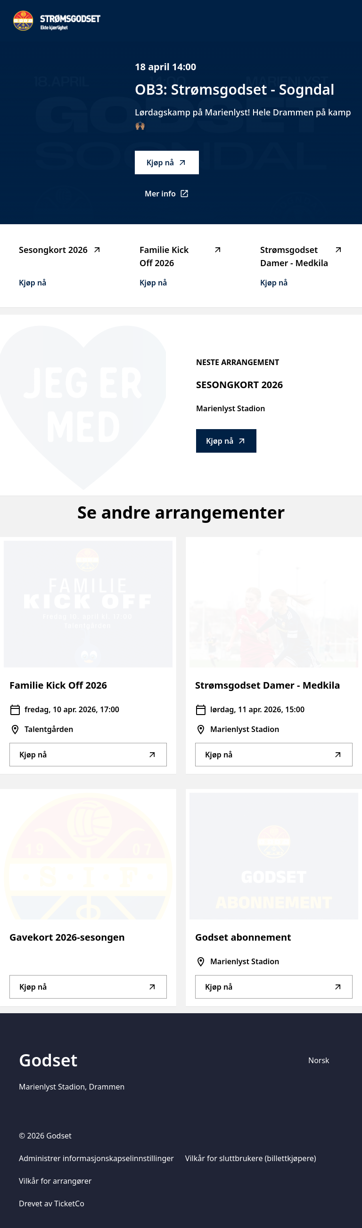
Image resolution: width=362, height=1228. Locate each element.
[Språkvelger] (323, 1060)
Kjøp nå (167, 162)
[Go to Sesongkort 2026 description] (83, 405)
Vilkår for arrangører (55, 1181)
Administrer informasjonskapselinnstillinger (96, 1158)
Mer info (172, 196)
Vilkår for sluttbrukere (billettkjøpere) (250, 1158)
